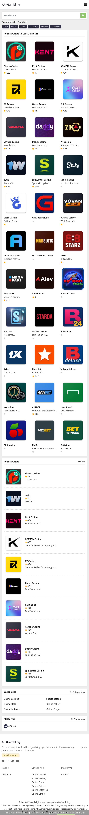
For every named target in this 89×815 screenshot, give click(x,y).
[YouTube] (16, 760)
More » (81, 461)
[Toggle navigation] (85, 4)
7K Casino (55, 26)
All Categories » (77, 692)
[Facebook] (7, 760)
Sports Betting (53, 698)
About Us (6, 774)
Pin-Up (14, 26)
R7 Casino (33, 26)
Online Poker (53, 703)
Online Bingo (53, 709)
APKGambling (63, 802)
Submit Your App (10, 755)
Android (10, 726)
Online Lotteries (12, 709)
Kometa (44, 26)
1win (6, 26)
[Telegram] (12, 760)
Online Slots (10, 703)
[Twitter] (3, 760)
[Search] (83, 15)
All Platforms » (78, 719)
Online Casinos (11, 698)
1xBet (23, 26)
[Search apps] (41, 15)
